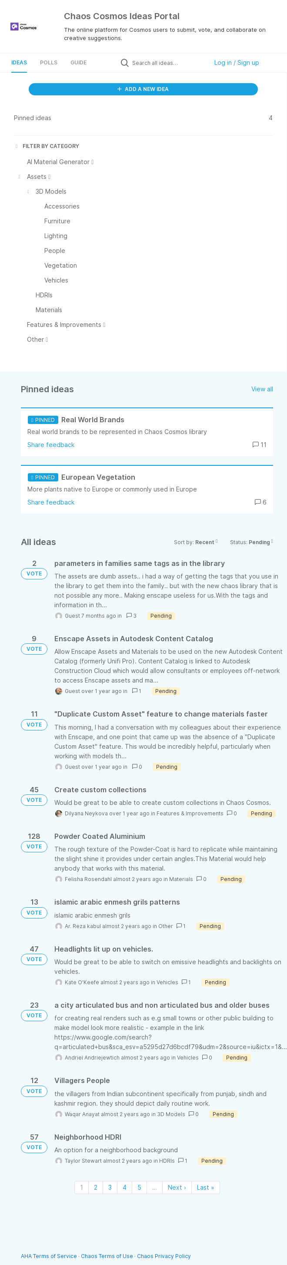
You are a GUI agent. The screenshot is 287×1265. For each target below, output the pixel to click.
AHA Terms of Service (49, 1256)
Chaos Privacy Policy (164, 1256)
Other (165, 926)
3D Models (171, 1114)
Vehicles (167, 982)
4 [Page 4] (125, 1187)
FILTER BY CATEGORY (46, 146)
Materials (181, 879)
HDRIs (167, 1160)
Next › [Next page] (177, 1187)
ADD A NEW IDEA (143, 89)
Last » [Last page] (205, 1187)
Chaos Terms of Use (107, 1256)
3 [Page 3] (110, 1187)
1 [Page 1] (81, 1187)
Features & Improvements (190, 813)
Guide (78, 62)
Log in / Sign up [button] (236, 62)
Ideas (19, 62)
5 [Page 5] (139, 1187)
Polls (48, 62)
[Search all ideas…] (168, 62)
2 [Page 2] (95, 1187)
